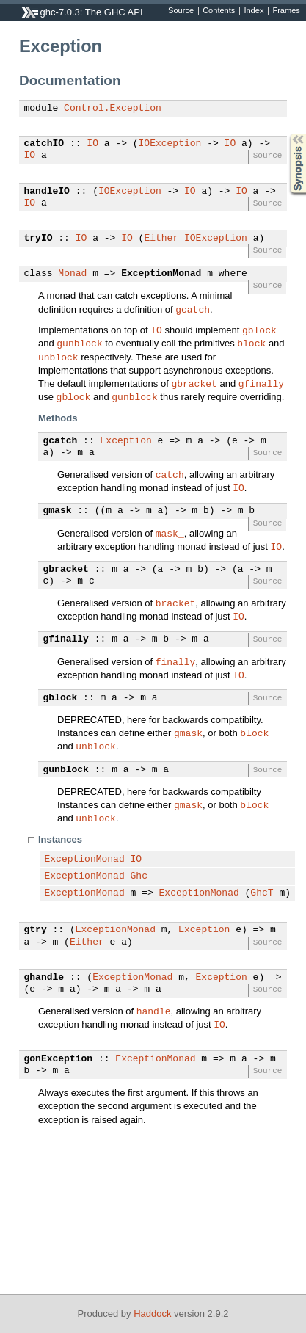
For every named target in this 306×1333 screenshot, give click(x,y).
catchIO (44, 143)
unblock (58, 356)
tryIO (38, 238)
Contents (219, 11)
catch (170, 474)
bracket (176, 602)
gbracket (193, 383)
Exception (126, 441)
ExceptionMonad (161, 273)
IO (92, 143)
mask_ (170, 533)
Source (181, 11)
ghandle (44, 977)
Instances (60, 839)
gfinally (261, 383)
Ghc (139, 876)
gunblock (79, 342)
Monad (72, 273)
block (251, 342)
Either (161, 238)
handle (153, 1010)
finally (176, 661)
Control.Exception (112, 108)
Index (253, 11)
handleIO (47, 191)
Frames (285, 11)
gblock (259, 329)
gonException (58, 1059)
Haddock (152, 1313)
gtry (35, 930)
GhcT (261, 893)
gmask (57, 510)
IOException (170, 143)
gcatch (192, 309)
